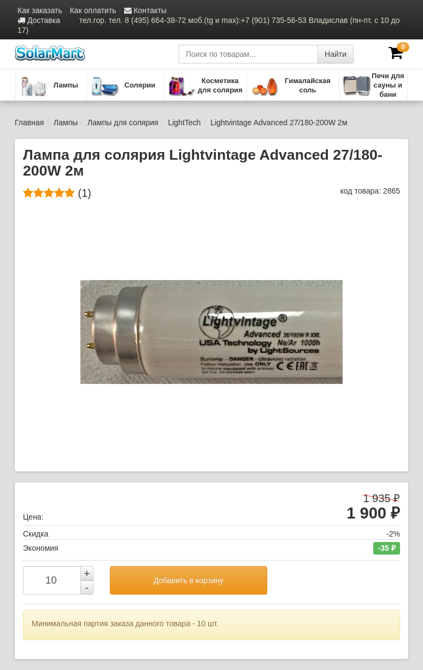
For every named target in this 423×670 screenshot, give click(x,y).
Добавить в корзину (189, 580)
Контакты (145, 10)
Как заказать (39, 10)
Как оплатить (93, 10)
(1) (57, 193)
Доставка (38, 20)
